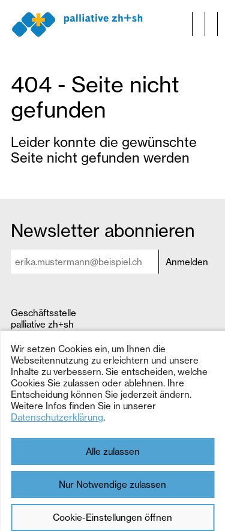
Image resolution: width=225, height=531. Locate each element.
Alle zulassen (113, 451)
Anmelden (187, 262)
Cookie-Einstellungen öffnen (112, 517)
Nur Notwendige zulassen (112, 484)
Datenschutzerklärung (57, 417)
